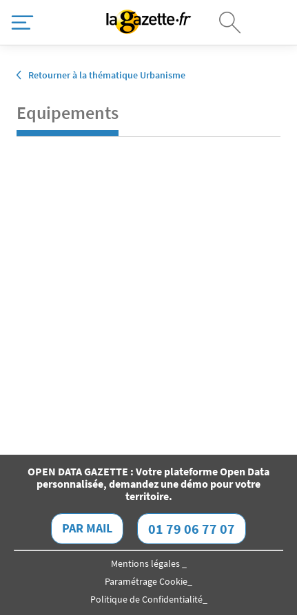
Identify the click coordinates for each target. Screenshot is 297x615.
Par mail (87, 528)
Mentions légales (146, 563)
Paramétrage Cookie (146, 581)
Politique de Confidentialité (146, 599)
